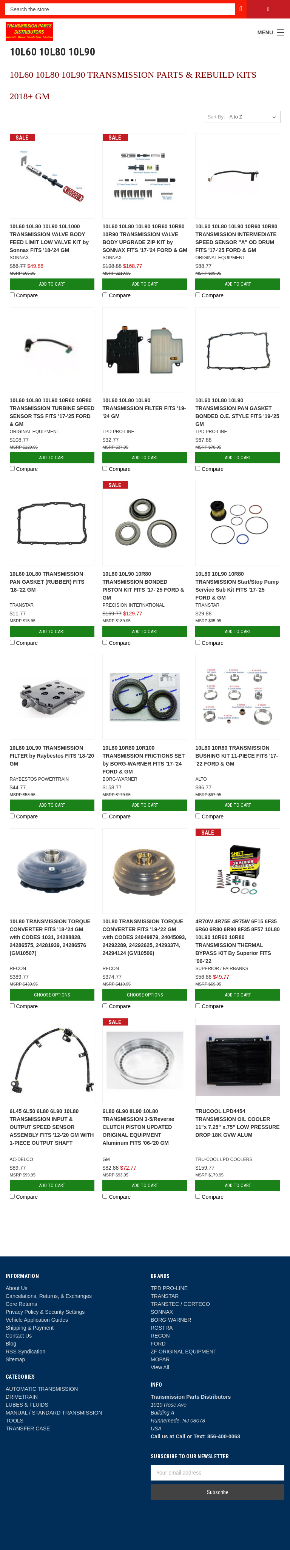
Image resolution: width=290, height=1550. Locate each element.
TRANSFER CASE (28, 1428)
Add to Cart (52, 284)
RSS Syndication (25, 1352)
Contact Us (19, 1336)
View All (160, 1367)
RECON (160, 1336)
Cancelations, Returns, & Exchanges (49, 1296)
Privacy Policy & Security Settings (45, 1312)
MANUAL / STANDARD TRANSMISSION (54, 1413)
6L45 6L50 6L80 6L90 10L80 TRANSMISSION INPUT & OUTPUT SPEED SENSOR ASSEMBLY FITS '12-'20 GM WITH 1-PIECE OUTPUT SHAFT (52, 1127)
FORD (158, 1344)
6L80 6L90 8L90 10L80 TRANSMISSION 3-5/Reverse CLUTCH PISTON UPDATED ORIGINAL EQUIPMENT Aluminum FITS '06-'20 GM (138, 1127)
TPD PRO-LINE (169, 1288)
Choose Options (52, 995)
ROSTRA (162, 1328)
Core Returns (21, 1304)
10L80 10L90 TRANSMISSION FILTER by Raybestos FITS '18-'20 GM (52, 756)
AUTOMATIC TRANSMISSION (42, 1389)
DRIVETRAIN (22, 1397)
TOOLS (14, 1421)
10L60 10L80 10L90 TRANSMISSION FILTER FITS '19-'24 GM (144, 408)
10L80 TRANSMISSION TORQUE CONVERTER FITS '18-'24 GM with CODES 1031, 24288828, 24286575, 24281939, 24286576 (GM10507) (50, 937)
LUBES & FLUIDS (27, 1405)
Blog (11, 1344)
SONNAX (162, 1312)
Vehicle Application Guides (37, 1320)
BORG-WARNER (171, 1320)
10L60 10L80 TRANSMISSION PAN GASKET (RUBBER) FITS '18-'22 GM (47, 582)
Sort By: (216, 117)
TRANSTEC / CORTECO (180, 1304)
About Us (17, 1288)
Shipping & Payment (30, 1328)
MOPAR (160, 1359)
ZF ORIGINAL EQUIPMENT (184, 1352)
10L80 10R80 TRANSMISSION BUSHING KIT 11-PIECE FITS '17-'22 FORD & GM (236, 756)
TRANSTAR (165, 1296)
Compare (24, 295)
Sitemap (15, 1359)
